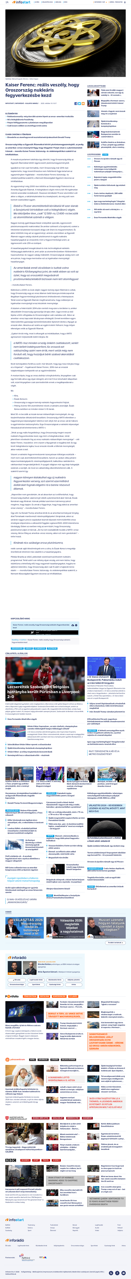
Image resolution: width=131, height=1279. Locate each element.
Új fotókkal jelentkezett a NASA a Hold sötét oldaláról (104, 840)
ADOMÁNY (87, 1118)
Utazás (54, 1060)
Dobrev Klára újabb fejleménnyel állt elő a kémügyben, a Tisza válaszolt (23, 813)
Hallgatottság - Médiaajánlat (31, 1272)
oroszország (17, 648)
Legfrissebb (99, 1225)
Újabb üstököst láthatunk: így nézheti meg (105, 846)
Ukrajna (59, 6)
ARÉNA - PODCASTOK (116, 6)
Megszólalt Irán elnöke (58, 858)
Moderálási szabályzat (80, 1272)
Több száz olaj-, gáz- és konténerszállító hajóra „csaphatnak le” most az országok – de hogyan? (66, 826)
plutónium (52, 648)
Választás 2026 (48, 6)
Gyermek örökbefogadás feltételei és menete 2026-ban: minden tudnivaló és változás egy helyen (22, 1092)
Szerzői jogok (94, 1272)
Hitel (32, 1060)
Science (56, 1160)
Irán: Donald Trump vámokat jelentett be (107, 712)
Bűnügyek (76, 1228)
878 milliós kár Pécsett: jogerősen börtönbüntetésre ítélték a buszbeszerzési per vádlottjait (106, 721)
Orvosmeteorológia (77, 1246)
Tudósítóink (54, 1225)
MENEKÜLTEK (73, 1118)
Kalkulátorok (68, 1060)
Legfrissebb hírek (23, 1246)
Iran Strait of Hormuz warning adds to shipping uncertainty (63, 1181)
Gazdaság (8, 1231)
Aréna (124, 1246)
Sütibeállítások (10, 1274)
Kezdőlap (15, 640)
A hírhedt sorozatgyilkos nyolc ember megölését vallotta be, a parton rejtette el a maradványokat (106, 733)
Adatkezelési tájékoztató (62, 1272)
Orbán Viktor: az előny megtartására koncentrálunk (30, 752)
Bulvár (75, 1225)
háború (29, 648)
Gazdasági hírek (109, 1246)
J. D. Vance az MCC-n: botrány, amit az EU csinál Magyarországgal (48, 784)
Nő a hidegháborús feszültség (20, 120)
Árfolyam (44, 996)
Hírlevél (120, 1228)
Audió (97, 1228)
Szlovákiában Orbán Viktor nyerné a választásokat (29, 745)
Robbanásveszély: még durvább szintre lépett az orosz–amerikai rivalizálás (40, 117)
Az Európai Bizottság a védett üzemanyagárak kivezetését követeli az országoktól (34, 845)
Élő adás (16, 980)
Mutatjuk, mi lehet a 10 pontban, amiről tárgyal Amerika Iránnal (107, 784)
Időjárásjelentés (59, 1246)
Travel (46, 1160)
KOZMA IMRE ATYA (40, 1118)
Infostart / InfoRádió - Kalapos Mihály (21, 104)
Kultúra (30, 1228)
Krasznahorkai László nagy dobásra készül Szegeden (75, 867)
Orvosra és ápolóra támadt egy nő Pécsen (105, 862)
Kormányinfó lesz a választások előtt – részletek (28, 756)
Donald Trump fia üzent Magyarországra (25, 803)
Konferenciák (59, 996)
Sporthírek (94, 1246)
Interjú (52, 1228)
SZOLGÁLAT (58, 1118)
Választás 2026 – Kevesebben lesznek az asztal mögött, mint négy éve (107, 809)
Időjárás (120, 1231)
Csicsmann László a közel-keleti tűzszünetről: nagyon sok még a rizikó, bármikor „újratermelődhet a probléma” (63, 805)
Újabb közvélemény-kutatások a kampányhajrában (30, 748)
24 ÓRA (105, 155)
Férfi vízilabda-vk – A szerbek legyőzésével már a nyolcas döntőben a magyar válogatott (22, 859)
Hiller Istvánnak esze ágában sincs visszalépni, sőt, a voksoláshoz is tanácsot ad (26, 822)
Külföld (23, 640)
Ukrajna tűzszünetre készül (58, 889)
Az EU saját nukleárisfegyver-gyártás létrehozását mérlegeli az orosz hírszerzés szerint (23, 890)
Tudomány (31, 1225)
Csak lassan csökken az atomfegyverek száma (27, 126)
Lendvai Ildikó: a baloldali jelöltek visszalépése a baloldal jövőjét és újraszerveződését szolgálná (22, 831)
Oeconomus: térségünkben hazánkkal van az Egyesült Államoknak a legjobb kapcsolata (23, 796)
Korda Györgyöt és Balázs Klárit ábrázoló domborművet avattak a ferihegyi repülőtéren (79, 785)
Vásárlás (43, 1060)
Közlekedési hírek (41, 1246)
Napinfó (75, 1231)
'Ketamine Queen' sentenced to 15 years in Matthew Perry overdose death (106, 1202)
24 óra (38, 6)
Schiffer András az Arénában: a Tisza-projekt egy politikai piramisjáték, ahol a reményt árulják (17, 785)
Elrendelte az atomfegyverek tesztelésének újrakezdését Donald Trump (39, 138)
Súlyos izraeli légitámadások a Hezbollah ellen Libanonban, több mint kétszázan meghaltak (107, 706)
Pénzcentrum (30, 996)
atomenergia (40, 648)
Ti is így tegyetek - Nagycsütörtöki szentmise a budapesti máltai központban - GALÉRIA (24, 1150)
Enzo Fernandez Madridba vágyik (22, 719)
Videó (97, 1231)
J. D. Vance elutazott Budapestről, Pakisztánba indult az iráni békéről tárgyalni (104, 680)
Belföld (7, 1225)
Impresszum (47, 1272)
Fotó (119, 1225)
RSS (101, 1272)
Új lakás (73, 996)
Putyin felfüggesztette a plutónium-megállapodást (30, 123)
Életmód (53, 1231)
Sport (36, 1160)
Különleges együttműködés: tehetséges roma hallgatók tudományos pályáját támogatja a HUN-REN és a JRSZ (105, 796)
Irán (66, 6)
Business (25, 1160)
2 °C (123, 2)
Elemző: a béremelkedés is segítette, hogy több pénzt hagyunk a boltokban (62, 838)
